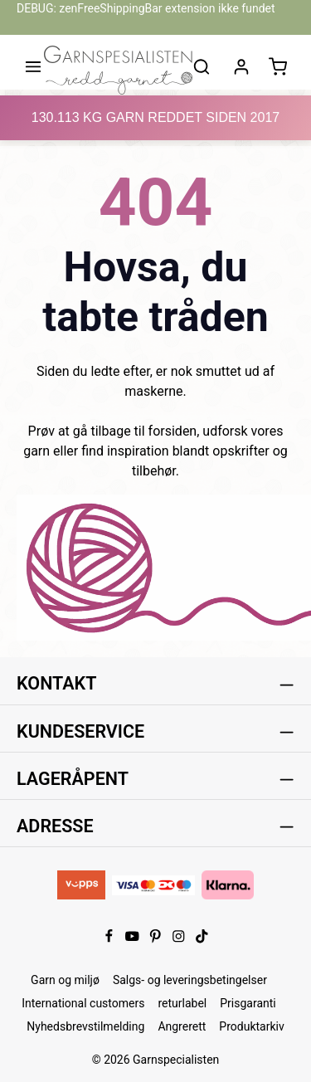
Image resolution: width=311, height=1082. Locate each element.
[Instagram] (180, 939)
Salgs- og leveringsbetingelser (190, 980)
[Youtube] (133, 939)
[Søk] (201, 66)
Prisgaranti (247, 1003)
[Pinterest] (156, 939)
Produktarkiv (251, 1026)
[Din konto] (241, 66)
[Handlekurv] (277, 66)
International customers (83, 1003)
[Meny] (33, 66)
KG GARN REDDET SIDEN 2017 (155, 117)
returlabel (182, 1003)
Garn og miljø (65, 980)
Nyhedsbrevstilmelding (85, 1026)
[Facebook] (110, 939)
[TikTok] (202, 939)
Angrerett (182, 1026)
